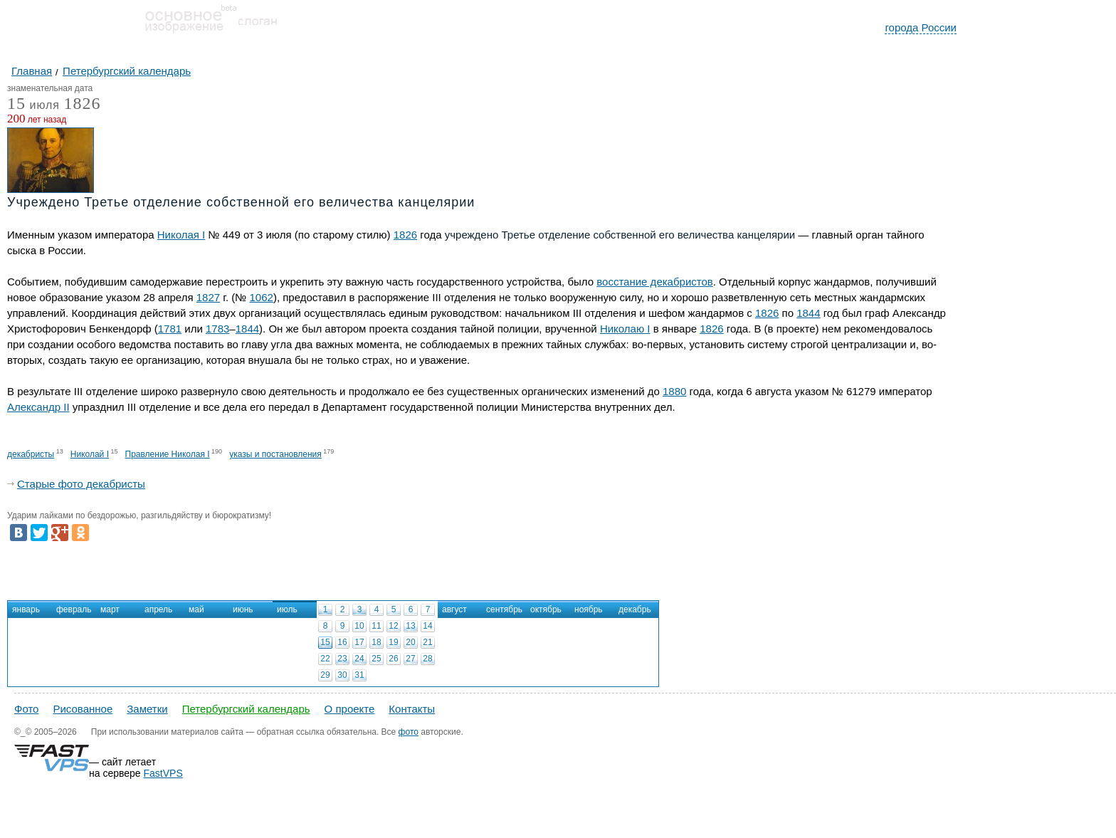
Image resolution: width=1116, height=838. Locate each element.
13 (410, 626)
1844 (808, 313)
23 (342, 659)
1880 (674, 391)
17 (359, 642)
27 (410, 659)
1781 (169, 329)
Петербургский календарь (246, 709)
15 (325, 642)
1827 (208, 297)
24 (359, 659)
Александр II (38, 407)
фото (408, 732)
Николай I (89, 454)
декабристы (30, 454)
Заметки (147, 709)
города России (921, 27)
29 (325, 675)
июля (33, 105)
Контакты (412, 709)
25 (376, 659)
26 (393, 659)
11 (376, 626)
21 (427, 642)
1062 (261, 297)
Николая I (181, 235)
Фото (26, 709)
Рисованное (82, 709)
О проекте (350, 709)
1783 (217, 329)
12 (393, 626)
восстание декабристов (654, 282)
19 (393, 642)
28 (427, 659)
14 (427, 626)
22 (325, 659)
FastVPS (163, 773)
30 (342, 675)
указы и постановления (275, 454)
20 (410, 642)
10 (359, 626)
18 (376, 642)
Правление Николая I (167, 454)
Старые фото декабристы (81, 484)
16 (342, 642)
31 (359, 675)
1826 (81, 103)
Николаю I (625, 329)
